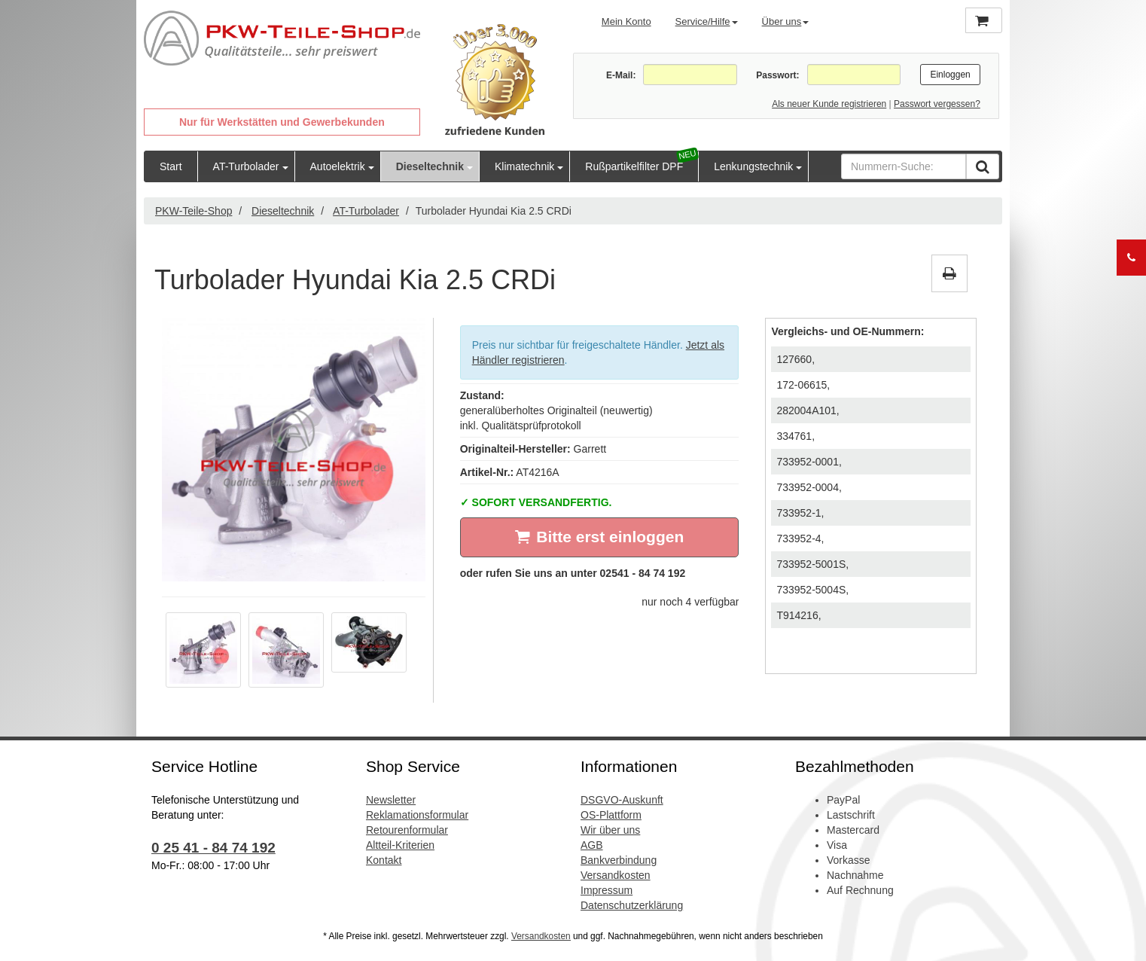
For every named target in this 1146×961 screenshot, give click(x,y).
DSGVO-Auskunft (622, 800)
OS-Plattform (611, 815)
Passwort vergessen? (937, 104)
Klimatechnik (524, 166)
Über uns (785, 21)
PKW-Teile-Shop (193, 211)
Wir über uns (610, 830)
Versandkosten (616, 875)
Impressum (606, 890)
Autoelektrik (337, 166)
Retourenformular (407, 830)
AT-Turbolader (246, 166)
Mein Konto (626, 21)
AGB (592, 845)
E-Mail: (620, 75)
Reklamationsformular (417, 815)
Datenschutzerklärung (632, 905)
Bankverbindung (619, 860)
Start (171, 166)
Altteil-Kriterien (400, 845)
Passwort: (777, 75)
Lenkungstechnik (753, 166)
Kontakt (383, 860)
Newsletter (391, 800)
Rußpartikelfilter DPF (634, 166)
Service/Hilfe (706, 21)
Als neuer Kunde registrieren (829, 104)
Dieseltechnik (430, 166)
